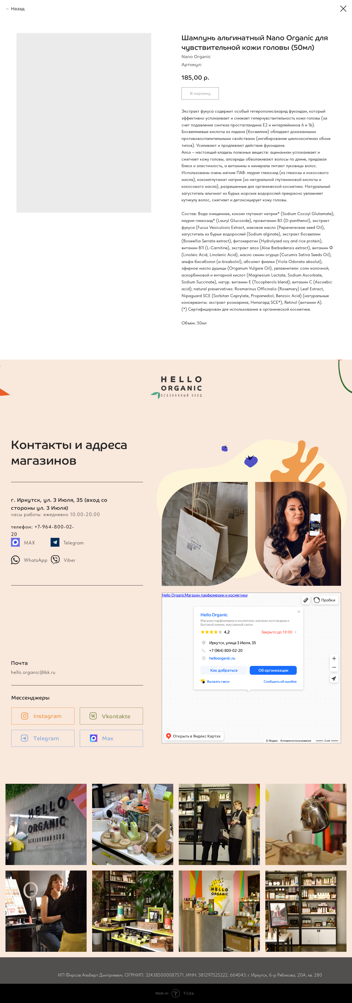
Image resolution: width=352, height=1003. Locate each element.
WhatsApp (36, 560)
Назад (17, 8)
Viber (70, 560)
